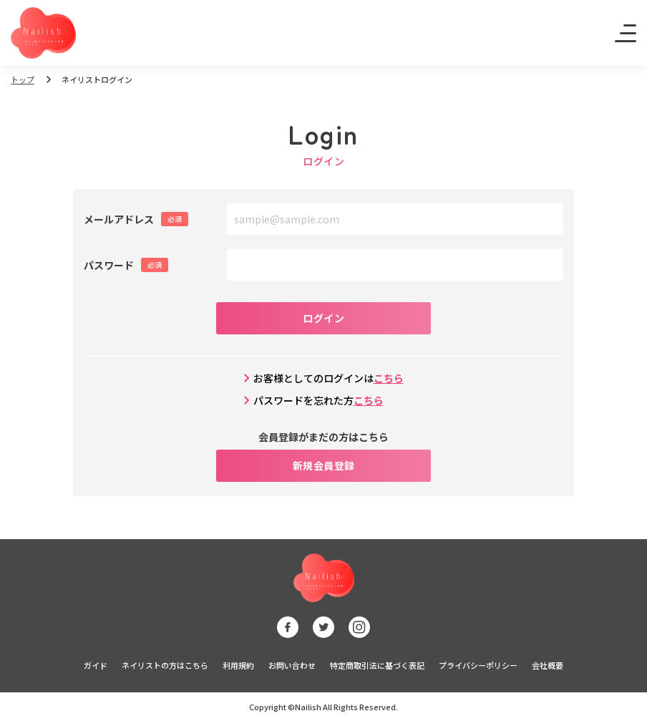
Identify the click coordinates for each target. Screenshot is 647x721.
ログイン (323, 318)
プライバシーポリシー (478, 665)
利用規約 (238, 665)
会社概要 (547, 665)
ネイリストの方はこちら (165, 665)
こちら (389, 378)
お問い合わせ (292, 665)
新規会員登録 (324, 465)
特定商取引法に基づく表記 (377, 665)
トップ (22, 79)
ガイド (95, 665)
